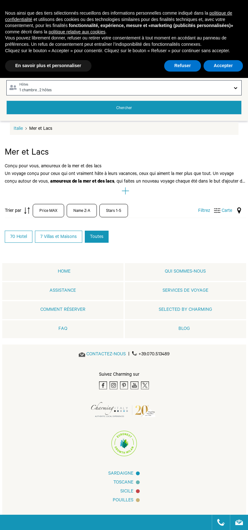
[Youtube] (134, 385)
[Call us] (218, 522)
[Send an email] (106, 355)
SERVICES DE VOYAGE (185, 291)
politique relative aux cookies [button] (77, 31)
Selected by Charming (185, 310)
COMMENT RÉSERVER (62, 310)
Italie (18, 129)
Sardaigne (120, 474)
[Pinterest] (124, 385)
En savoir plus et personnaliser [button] (48, 65)
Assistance (63, 291)
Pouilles (123, 500)
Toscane (123, 482)
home (64, 272)
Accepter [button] (223, 65)
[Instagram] (113, 385)
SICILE (126, 491)
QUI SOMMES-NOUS (185, 272)
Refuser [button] (182, 65)
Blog (184, 329)
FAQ (62, 329)
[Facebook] (103, 385)
